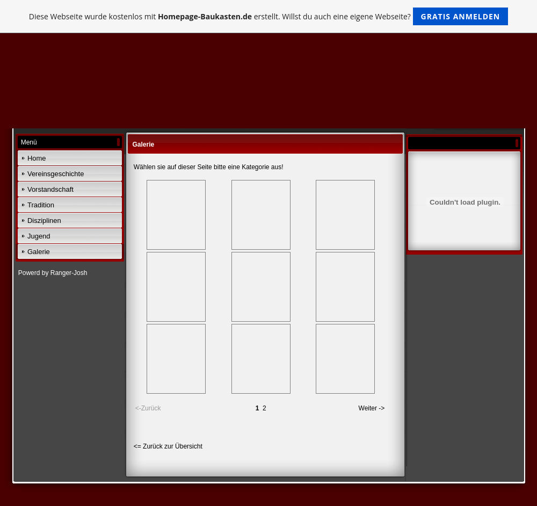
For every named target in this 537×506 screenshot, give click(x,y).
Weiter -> (372, 408)
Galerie (38, 252)
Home (36, 158)
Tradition (40, 205)
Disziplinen (44, 220)
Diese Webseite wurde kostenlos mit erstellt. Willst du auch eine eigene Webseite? (269, 16)
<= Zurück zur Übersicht (168, 446)
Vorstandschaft (50, 189)
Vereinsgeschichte (55, 174)
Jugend (38, 236)
